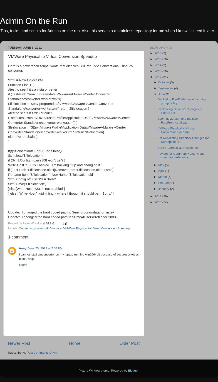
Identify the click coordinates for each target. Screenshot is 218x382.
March (163, 177)
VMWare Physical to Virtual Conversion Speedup (96, 228)
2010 (158, 202)
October (164, 82)
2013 (158, 71)
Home (74, 343)
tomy (22, 248)
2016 (158, 53)
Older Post (129, 343)
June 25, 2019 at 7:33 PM (45, 248)
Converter (25, 228)
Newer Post (19, 343)
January (164, 189)
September (166, 88)
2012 (158, 77)
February (164, 182)
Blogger (133, 370)
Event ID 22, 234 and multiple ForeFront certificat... (178, 120)
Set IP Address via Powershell (178, 147)
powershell (41, 228)
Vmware (56, 228)
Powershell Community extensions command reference (181, 155)
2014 (158, 65)
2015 (158, 59)
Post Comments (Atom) (43, 352)
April (161, 171)
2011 (158, 196)
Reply (23, 264)
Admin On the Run (33, 21)
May (161, 165)
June (162, 94)
